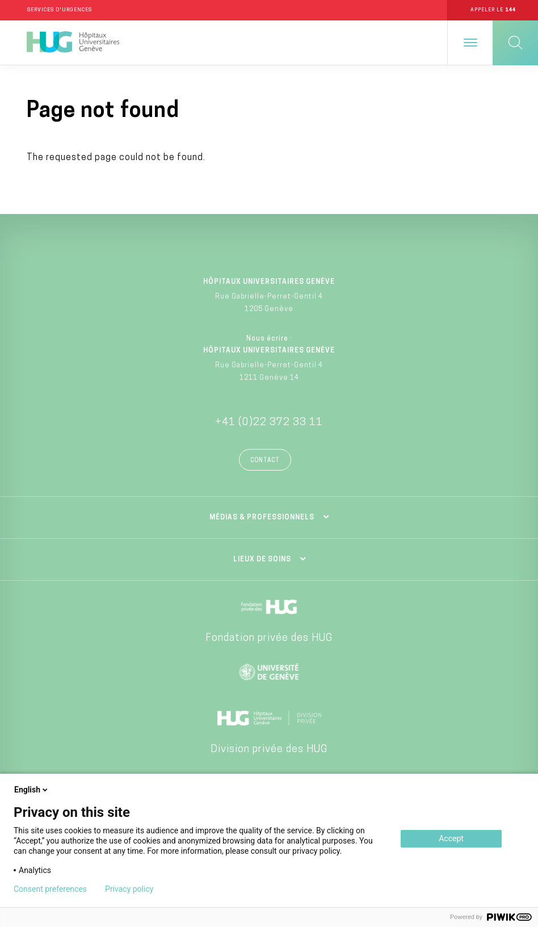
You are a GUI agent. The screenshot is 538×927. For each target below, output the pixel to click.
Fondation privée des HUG (269, 639)
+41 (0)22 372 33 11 (269, 423)
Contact (265, 461)
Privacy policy (129, 889)
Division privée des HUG (269, 750)
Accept (451, 838)
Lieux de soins (262, 560)
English (31, 789)
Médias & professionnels (261, 518)
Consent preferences (50, 889)
